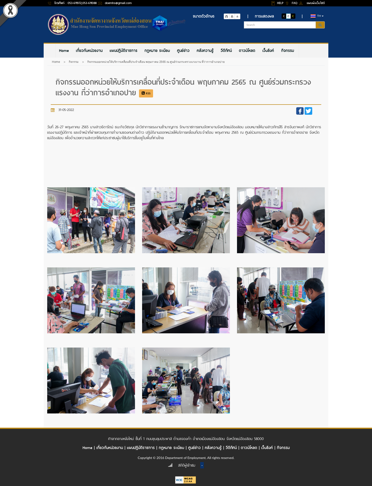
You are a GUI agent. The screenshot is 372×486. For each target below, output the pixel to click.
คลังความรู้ (205, 50)
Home (64, 50)
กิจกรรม (287, 50)
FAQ (295, 2)
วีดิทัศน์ (226, 50)
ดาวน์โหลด (247, 50)
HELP (281, 2)
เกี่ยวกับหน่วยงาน (89, 50)
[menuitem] (64, 51)
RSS (146, 93)
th (317, 16)
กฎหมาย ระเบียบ (157, 50)
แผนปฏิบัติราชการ (123, 50)
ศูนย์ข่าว (183, 50)
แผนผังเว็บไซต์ (316, 2)
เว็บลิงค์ (268, 50)
